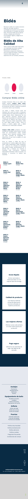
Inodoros (7, 88)
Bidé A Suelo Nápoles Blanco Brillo (19, 185)
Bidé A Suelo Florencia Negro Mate (20, 211)
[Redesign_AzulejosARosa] (14, 371)
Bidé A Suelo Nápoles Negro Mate (20, 173)
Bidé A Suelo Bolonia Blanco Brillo (6, 237)
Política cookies (14, 432)
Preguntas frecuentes (14, 434)
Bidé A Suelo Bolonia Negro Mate (20, 224)
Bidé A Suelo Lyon (7, 162)
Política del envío (14, 430)
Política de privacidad (14, 425)
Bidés (14, 88)
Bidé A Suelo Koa (19, 162)
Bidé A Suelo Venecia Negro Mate (20, 198)
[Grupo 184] (4, 2)
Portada (4, 77)
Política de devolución (14, 428)
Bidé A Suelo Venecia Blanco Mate (6, 198)
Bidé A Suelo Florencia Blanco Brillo (6, 224)
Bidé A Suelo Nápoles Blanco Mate (6, 185)
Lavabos (21, 88)
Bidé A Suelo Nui (6, 171)
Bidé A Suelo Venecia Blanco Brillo (6, 211)
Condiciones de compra (14, 436)
